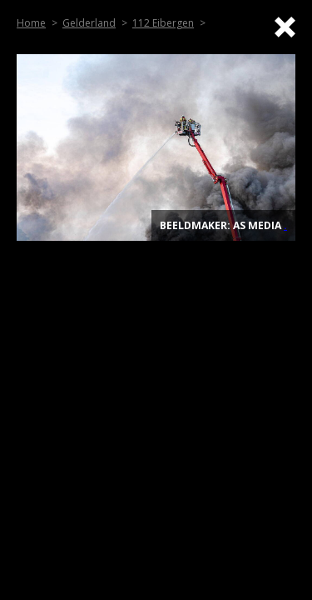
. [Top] (285, 225)
